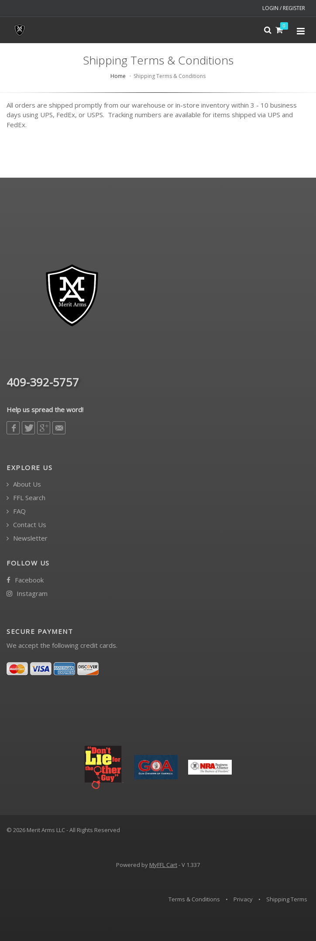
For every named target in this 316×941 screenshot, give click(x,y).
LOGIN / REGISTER (283, 8)
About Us (24, 484)
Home (118, 76)
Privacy (243, 899)
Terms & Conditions (194, 899)
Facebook (25, 580)
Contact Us (26, 525)
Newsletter (27, 538)
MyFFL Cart (163, 865)
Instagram (27, 593)
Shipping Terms (286, 899)
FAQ (16, 511)
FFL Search (26, 498)
